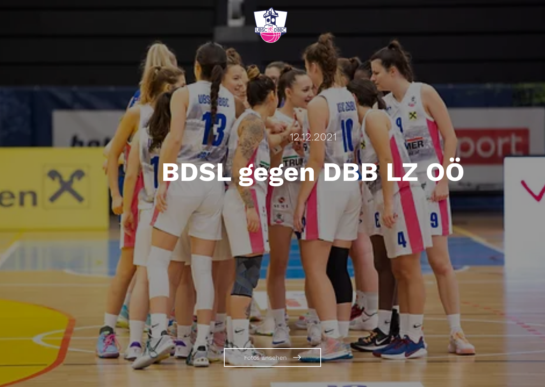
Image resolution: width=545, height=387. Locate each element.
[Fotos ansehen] (272, 357)
